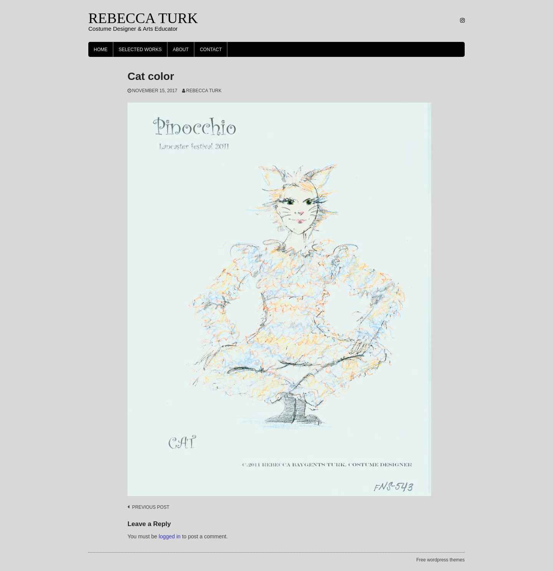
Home (101, 49)
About (181, 49)
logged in (169, 536)
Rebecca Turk (204, 90)
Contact (211, 49)
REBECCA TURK (143, 18)
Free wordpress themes (440, 560)
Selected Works (140, 49)
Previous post (150, 507)
